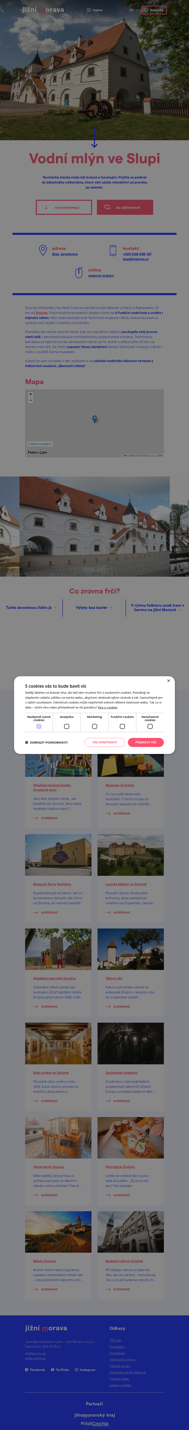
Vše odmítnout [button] (104, 742)
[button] (46, 742)
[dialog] (94, 715)
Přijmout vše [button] (146, 742)
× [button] (168, 680)
